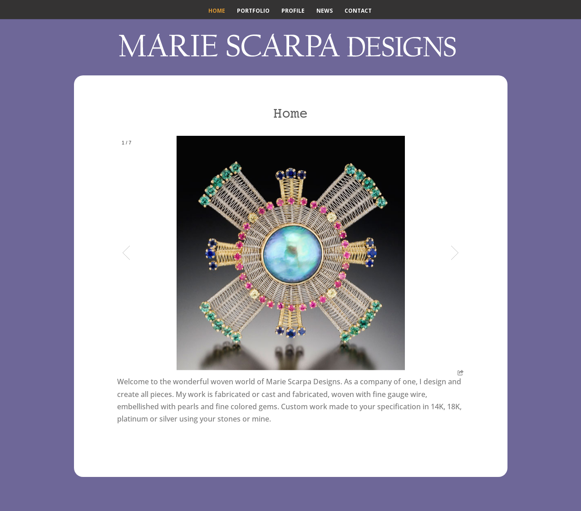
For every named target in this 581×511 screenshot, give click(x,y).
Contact (358, 11)
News (324, 11)
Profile (293, 11)
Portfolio (253, 11)
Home (216, 11)
